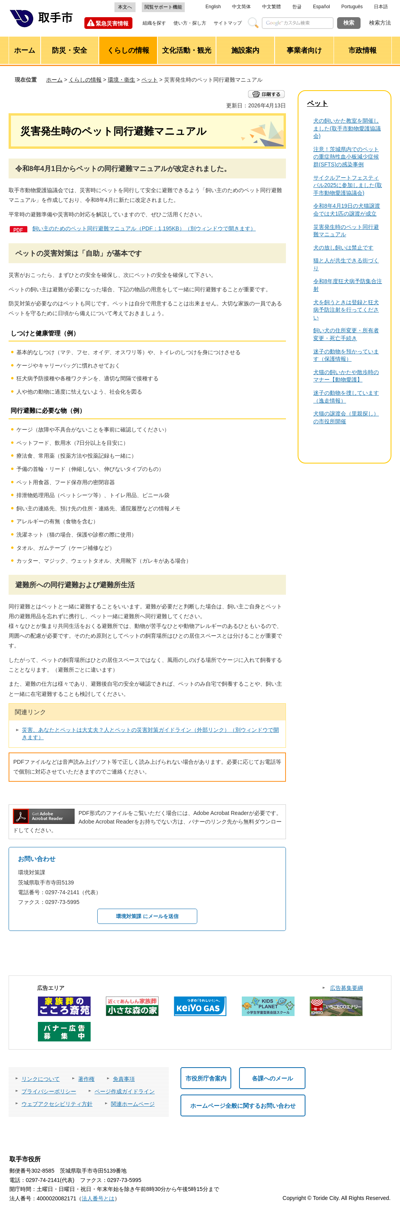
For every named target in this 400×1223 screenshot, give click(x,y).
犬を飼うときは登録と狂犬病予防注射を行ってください (346, 310)
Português (352, 6)
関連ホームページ (133, 1104)
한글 (297, 6)
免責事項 (124, 1079)
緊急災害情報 (112, 23)
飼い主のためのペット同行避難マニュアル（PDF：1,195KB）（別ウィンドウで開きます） (144, 228)
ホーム (54, 80)
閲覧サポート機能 (163, 7)
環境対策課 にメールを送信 (147, 916)
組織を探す (154, 23)
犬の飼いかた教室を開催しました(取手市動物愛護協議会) (347, 128)
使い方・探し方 (189, 23)
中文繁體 (271, 6)
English (213, 6)
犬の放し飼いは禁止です (343, 247)
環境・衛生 (121, 80)
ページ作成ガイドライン (125, 1091)
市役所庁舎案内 (206, 1078)
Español (321, 6)
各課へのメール (272, 1078)
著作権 (86, 1079)
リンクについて (40, 1079)
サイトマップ (228, 23)
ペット (149, 80)
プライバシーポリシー (48, 1091)
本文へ (125, 7)
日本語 (381, 6)
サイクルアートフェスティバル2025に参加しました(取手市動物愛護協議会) (347, 185)
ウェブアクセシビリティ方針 (57, 1104)
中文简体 (241, 6)
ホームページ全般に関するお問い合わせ (243, 1105)
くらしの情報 (85, 80)
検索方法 (380, 23)
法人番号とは (98, 1198)
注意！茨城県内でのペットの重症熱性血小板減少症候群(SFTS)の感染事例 (346, 157)
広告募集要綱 (346, 988)
